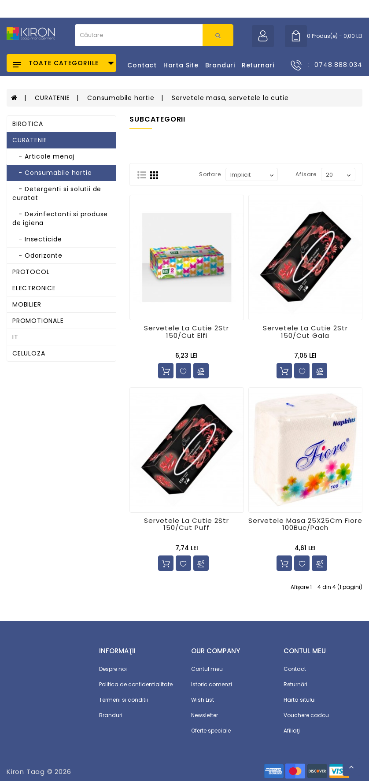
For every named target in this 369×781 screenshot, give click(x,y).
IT (15, 337)
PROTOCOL (30, 271)
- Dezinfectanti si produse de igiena (60, 218)
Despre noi (113, 669)
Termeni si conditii (123, 699)
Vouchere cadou (306, 715)
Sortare (210, 174)
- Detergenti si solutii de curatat (56, 193)
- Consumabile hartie (52, 172)
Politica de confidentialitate (136, 684)
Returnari (258, 65)
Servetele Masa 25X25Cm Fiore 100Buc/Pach (305, 524)
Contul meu (207, 669)
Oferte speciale (211, 730)
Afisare (306, 174)
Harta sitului (300, 699)
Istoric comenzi (211, 684)
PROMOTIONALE (38, 320)
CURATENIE (52, 97)
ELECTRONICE (34, 288)
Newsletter (204, 715)
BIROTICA (27, 123)
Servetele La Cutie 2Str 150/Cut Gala (305, 331)
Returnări (295, 684)
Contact (142, 65)
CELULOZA (28, 353)
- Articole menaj (43, 156)
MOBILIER (26, 304)
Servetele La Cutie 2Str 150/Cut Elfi (186, 331)
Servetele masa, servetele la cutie (230, 97)
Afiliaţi (292, 730)
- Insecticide (37, 239)
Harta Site (181, 65)
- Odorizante (37, 255)
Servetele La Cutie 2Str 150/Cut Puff (186, 524)
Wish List (202, 699)
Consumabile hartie (120, 97)
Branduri (220, 65)
